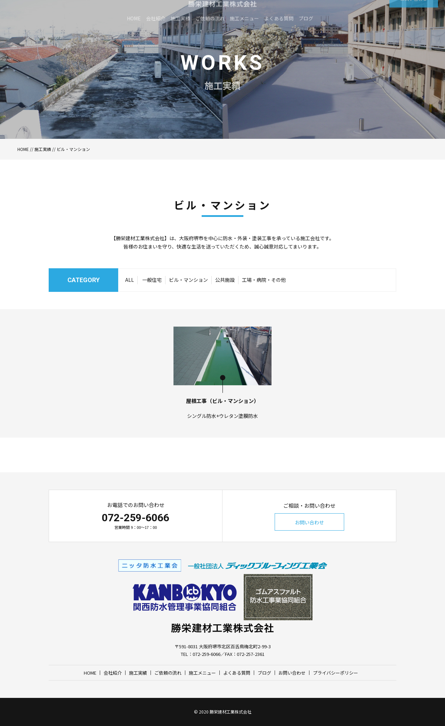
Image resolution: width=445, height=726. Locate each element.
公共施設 (225, 293)
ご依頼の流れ (167, 672)
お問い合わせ (309, 522)
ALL (129, 293)
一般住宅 (152, 293)
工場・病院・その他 (264, 293)
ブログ (264, 672)
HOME (23, 149)
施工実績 (42, 149)
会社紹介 (113, 672)
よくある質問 (236, 672)
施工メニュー (202, 672)
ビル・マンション (188, 293)
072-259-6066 (135, 518)
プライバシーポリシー (335, 672)
